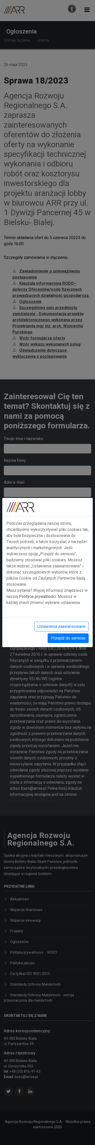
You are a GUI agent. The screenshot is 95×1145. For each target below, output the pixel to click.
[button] (87, 9)
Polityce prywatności (37, 596)
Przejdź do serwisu (68, 638)
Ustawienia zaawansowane (61, 626)
